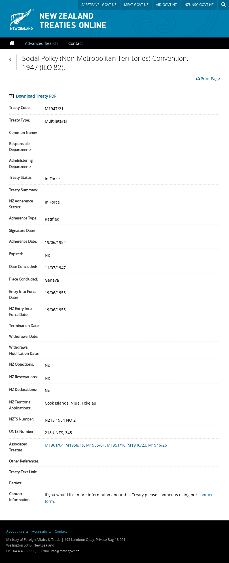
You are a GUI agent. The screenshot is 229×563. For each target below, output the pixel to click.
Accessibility (41, 531)
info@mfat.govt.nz (64, 551)
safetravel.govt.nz (98, 4)
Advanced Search (41, 43)
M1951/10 (116, 445)
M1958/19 (74, 445)
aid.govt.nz (166, 4)
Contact (75, 43)
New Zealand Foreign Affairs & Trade (199, 535)
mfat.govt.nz (136, 4)
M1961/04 (54, 445)
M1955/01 (95, 445)
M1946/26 (157, 445)
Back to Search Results (13, 62)
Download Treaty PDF (36, 96)
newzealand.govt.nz (158, 535)
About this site (17, 531)
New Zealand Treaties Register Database (65, 19)
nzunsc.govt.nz (199, 4)
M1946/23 (137, 445)
